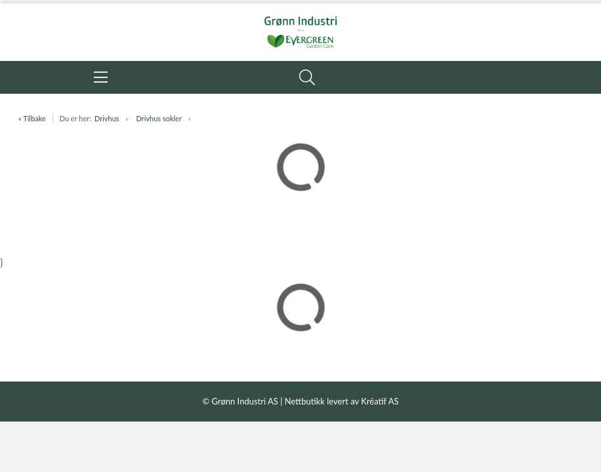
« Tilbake (32, 118)
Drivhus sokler (159, 118)
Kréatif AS (379, 401)
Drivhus (106, 118)
